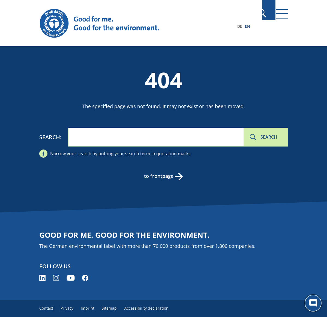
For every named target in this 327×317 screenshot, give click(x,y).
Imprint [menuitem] (90, 308)
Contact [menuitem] (46, 308)
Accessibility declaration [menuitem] (152, 308)
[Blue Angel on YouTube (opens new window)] (71, 278)
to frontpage (158, 176)
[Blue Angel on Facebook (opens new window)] (85, 278)
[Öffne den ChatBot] (313, 303)
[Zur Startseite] (126, 23)
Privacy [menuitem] (68, 308)
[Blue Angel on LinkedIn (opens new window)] (42, 278)
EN (247, 26)
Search (49, 137)
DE (239, 26)
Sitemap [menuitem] (113, 308)
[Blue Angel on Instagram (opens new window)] (56, 278)
